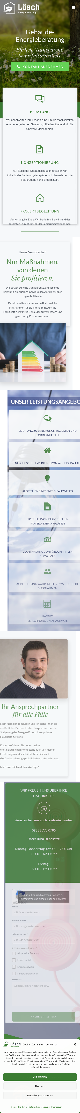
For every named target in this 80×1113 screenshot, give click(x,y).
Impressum (56, 1106)
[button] (75, 1044)
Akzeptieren (40, 1076)
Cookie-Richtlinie (19, 1106)
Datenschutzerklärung (39, 1106)
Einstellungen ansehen (40, 1095)
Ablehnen (40, 1086)
